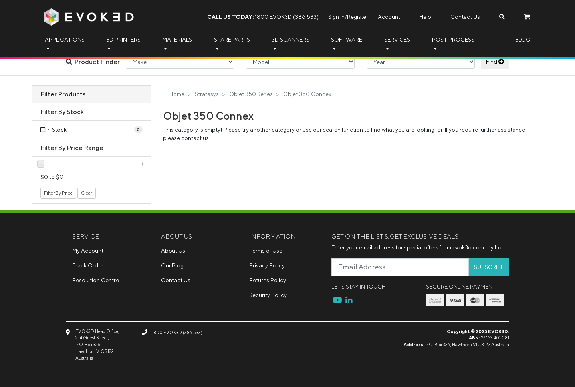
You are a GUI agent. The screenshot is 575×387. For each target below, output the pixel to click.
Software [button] (346, 39)
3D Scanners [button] (290, 39)
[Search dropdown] (502, 17)
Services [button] (397, 39)
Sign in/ (337, 17)
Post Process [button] (453, 39)
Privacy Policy (267, 265)
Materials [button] (177, 39)
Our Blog (172, 265)
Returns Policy (267, 280)
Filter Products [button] (62, 94)
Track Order (87, 265)
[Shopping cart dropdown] (527, 17)
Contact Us (465, 17)
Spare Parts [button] (232, 39)
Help (425, 17)
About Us (173, 250)
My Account (87, 250)
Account (389, 17)
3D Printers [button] (123, 39)
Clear (86, 193)
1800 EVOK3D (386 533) (263, 17)
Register (357, 17)
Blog (522, 39)
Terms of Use (265, 250)
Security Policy (268, 295)
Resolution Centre (95, 280)
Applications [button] (65, 39)
